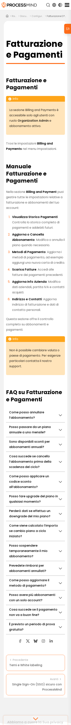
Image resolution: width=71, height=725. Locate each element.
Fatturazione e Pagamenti (57, 16)
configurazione (38, 16)
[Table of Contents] (67, 29)
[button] (43, 641)
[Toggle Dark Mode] (60, 5)
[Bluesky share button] (35, 641)
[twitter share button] (28, 641)
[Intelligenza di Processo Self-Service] (19, 5)
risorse (15, 16)
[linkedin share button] (51, 641)
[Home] (7, 16)
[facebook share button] (20, 641)
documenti (24, 16)
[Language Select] (54, 5)
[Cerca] (48, 5)
